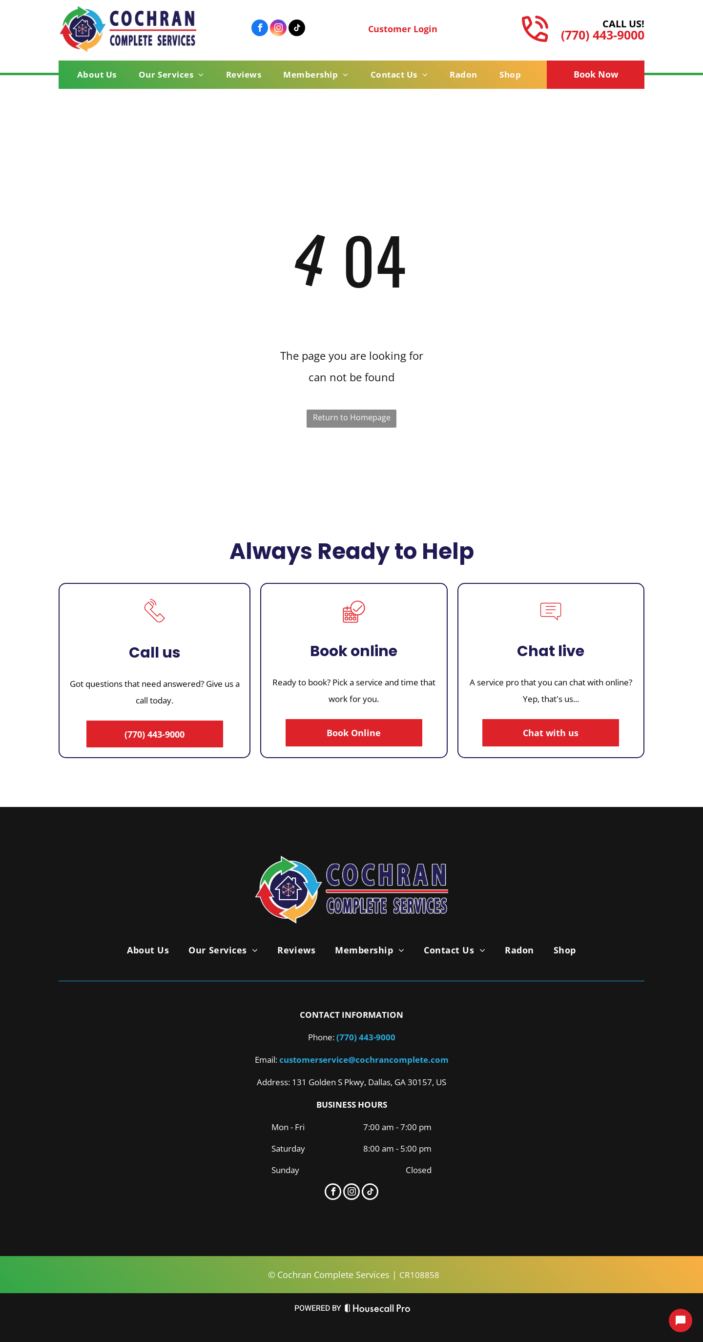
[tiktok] (297, 29)
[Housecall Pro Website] (378, 1310)
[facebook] (259, 29)
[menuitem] (100, 75)
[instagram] (278, 29)
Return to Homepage (352, 417)
